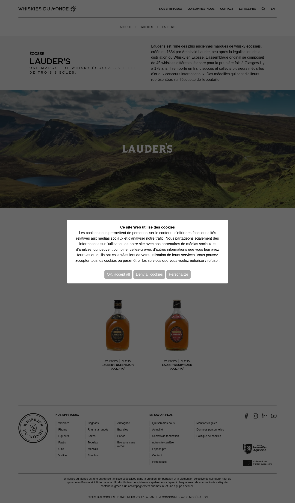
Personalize (178, 274)
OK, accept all (118, 274)
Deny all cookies (149, 274)
